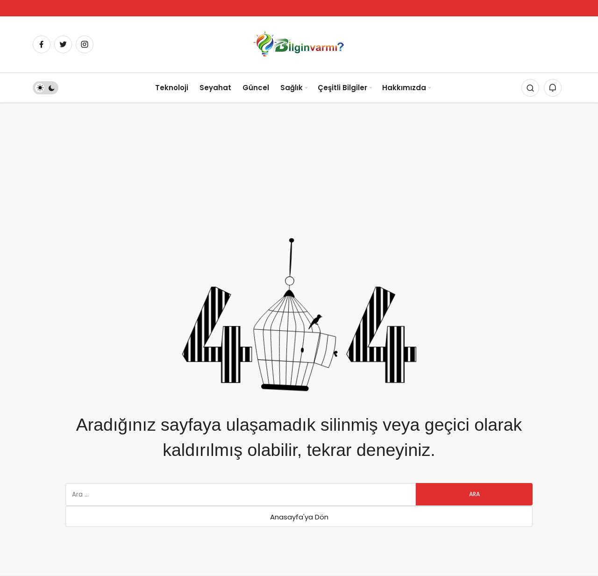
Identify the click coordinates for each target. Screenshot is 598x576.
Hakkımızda (404, 87)
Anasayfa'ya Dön (299, 517)
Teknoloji (171, 87)
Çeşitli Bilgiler (342, 87)
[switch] (45, 87)
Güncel (255, 87)
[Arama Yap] (530, 88)
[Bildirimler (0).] (553, 88)
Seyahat (215, 87)
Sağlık (291, 87)
